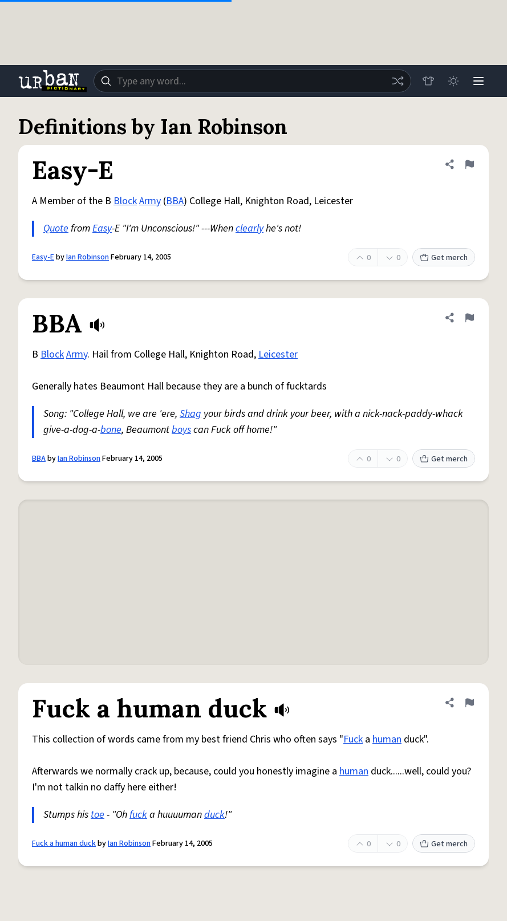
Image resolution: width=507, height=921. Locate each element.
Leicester (278, 354)
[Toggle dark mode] (453, 81)
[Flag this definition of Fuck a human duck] (469, 702)
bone (110, 430)
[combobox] (252, 81)
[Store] (428, 81)
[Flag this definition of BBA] (469, 318)
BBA (175, 201)
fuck (138, 815)
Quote (55, 228)
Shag (190, 414)
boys (181, 430)
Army (150, 201)
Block (125, 201)
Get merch (444, 257)
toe (97, 815)
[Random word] (397, 81)
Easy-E (43, 257)
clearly (249, 228)
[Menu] (478, 81)
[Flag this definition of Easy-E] (469, 164)
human (386, 739)
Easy (102, 228)
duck (214, 815)
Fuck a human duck (64, 843)
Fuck (353, 739)
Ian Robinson (87, 257)
